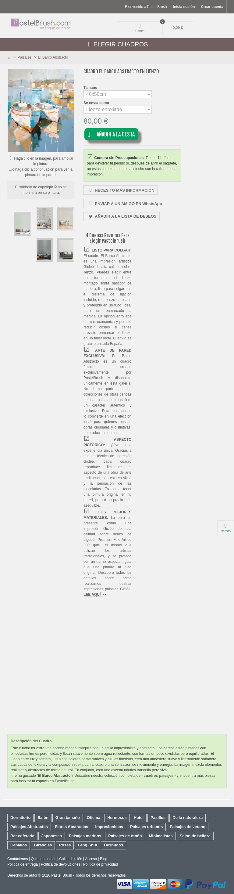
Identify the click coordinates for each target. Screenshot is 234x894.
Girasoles (43, 845)
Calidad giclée (70, 859)
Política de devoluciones (60, 864)
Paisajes (25, 57)
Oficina (93, 817)
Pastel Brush (61, 875)
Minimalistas (161, 836)
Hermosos (117, 817)
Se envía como (96, 103)
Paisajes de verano (187, 826)
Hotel (139, 817)
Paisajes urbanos (146, 826)
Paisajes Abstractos (29, 826)
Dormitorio (20, 817)
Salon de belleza (195, 836)
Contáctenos (17, 859)
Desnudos (113, 845)
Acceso (91, 859)
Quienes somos (43, 859)
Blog (103, 859)
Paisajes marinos (85, 836)
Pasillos (158, 817)
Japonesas (51, 836)
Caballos (18, 845)
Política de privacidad (100, 864)
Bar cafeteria (22, 836)
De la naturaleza (187, 817)
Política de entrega (22, 864)
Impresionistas (109, 826)
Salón (42, 817)
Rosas (65, 845)
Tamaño (90, 87)
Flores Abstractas (71, 826)
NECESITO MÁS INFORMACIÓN (121, 190)
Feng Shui (87, 845)
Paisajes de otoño (125, 836)
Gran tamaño (67, 817)
